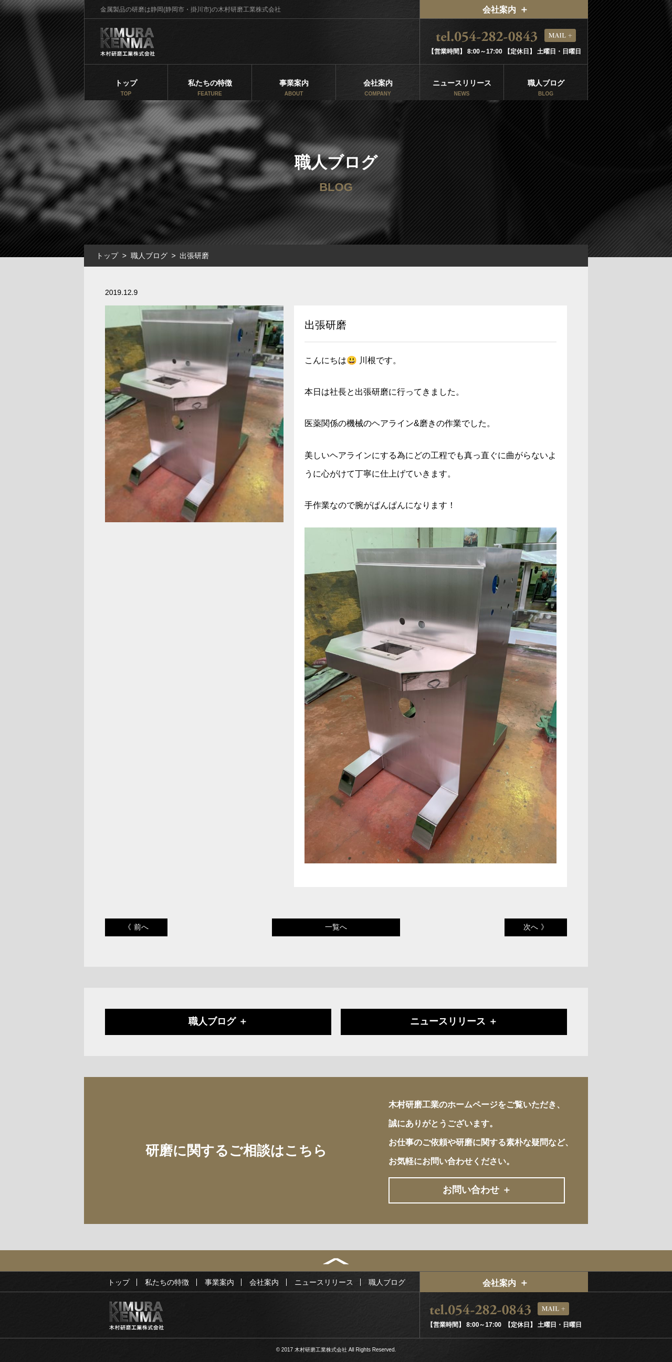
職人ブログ (545, 88)
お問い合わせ (471, 1190)
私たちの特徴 (209, 88)
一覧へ (336, 927)
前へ (141, 927)
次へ (530, 927)
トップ (126, 88)
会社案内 (499, 9)
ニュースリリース (461, 88)
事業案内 (293, 88)
